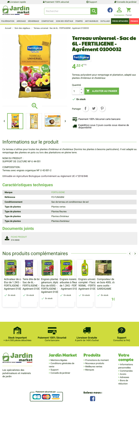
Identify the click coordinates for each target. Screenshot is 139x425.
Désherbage (33, 21)
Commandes (126, 385)
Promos (134, 21)
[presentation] (129, 253)
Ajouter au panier (103, 91)
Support (91, 2)
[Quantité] (76, 91)
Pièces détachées (120, 21)
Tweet (94, 108)
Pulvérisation (7, 21)
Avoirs (122, 388)
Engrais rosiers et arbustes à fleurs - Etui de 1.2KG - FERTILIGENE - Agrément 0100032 (116, 298)
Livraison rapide (16, 2)
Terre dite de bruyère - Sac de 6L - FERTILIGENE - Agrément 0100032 (49, 298)
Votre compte (125, 372)
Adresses (124, 391)
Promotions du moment (97, 374)
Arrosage (21, 21)
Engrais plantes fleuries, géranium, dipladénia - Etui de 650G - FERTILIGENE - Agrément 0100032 (83, 300)
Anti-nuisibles (91, 21)
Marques (89, 384)
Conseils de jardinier (125, 2)
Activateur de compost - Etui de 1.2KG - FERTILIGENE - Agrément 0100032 (17, 298)
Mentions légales (58, 374)
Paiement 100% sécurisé (56, 2)
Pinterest (102, 108)
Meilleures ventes (93, 381)
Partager (85, 108)
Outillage (105, 21)
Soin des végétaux (64, 21)
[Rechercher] (70, 11)
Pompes (79, 21)
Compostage (47, 21)
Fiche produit (19, 237)
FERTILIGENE (58, 192)
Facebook (92, 412)
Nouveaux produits (94, 377)
